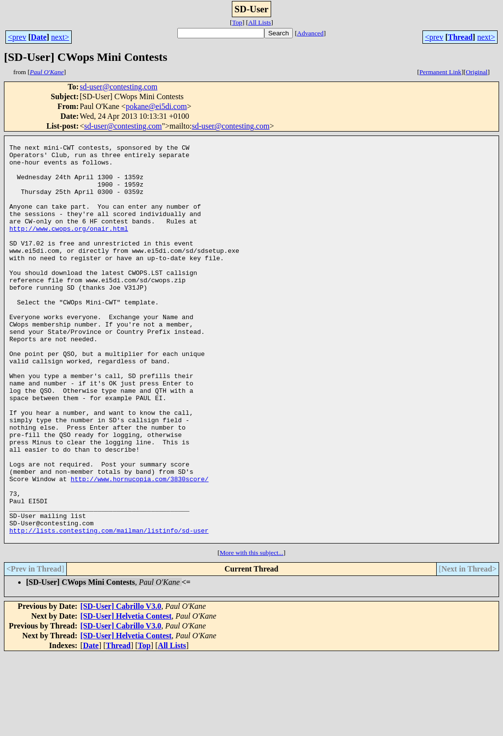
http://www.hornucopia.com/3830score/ (140, 548)
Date (39, 37)
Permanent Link (440, 72)
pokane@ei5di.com (156, 106)
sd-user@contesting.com (118, 86)
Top (237, 22)
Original (476, 72)
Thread (460, 37)
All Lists (259, 22)
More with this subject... (251, 633)
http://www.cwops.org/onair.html (68, 247)
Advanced (310, 33)
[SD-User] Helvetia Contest (126, 697)
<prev (17, 37)
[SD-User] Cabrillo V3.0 (121, 687)
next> (60, 37)
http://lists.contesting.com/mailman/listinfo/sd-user (109, 609)
